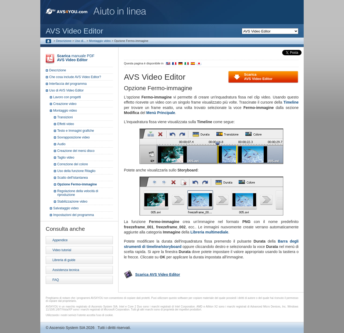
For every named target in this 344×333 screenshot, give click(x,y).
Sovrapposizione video (73, 137)
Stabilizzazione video (72, 201)
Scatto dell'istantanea (72, 178)
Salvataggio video (66, 208)
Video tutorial (61, 250)
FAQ (55, 280)
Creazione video (65, 104)
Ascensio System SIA (67, 327)
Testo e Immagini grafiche (75, 131)
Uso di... (80, 40)
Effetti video (65, 124)
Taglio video (65, 157)
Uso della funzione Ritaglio (76, 171)
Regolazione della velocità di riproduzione (77, 193)
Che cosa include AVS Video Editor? (75, 77)
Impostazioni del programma (73, 215)
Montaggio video (100, 40)
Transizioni (65, 117)
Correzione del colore (72, 164)
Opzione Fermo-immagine (77, 184)
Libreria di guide (63, 260)
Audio (61, 144)
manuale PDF (75, 58)
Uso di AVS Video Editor (66, 90)
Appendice (60, 240)
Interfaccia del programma (68, 84)
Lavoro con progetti (67, 97)
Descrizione (63, 40)
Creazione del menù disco (76, 151)
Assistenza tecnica (65, 270)
